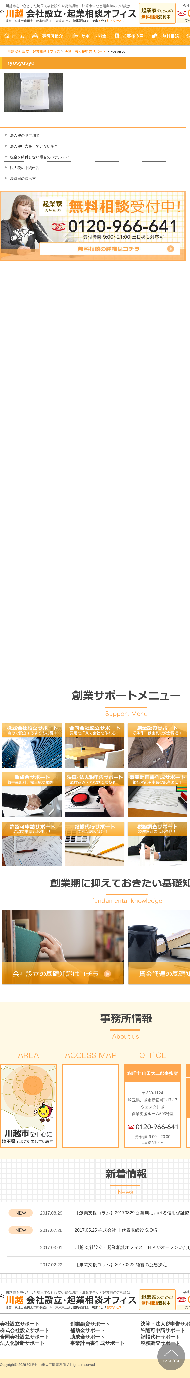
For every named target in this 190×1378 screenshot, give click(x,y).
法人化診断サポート (22, 1343)
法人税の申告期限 (25, 135)
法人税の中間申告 (25, 168)
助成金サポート (87, 1337)
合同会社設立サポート (24, 1337)
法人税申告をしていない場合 (34, 146)
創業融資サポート (90, 1324)
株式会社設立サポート (24, 1330)
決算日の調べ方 (23, 178)
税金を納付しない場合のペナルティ (39, 157)
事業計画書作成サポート (97, 1343)
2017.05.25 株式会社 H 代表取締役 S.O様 (116, 1230)
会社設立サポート (20, 1324)
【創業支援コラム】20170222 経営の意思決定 (121, 1264)
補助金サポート (87, 1330)
